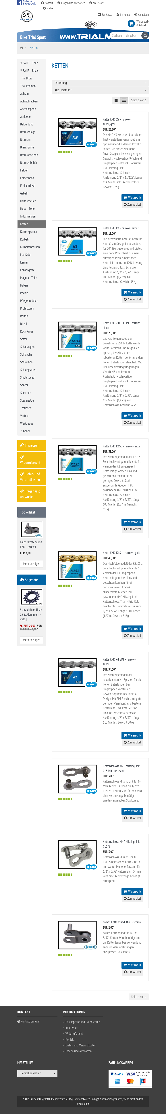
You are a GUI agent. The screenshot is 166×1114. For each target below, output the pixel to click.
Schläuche (26, 354)
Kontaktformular (28, 1021)
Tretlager (25, 408)
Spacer (24, 385)
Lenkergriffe (27, 270)
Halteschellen (28, 201)
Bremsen (25, 140)
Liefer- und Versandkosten (80, 1045)
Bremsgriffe (27, 147)
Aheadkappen (28, 109)
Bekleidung (26, 124)
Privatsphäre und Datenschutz (82, 1022)
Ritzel (23, 324)
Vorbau (24, 416)
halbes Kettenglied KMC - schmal (122, 922)
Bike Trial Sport (32, 37)
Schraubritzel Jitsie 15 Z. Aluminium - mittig (31, 614)
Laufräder (25, 255)
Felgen (24, 170)
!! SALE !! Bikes (29, 71)
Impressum (29, 445)
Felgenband (27, 178)
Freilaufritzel (27, 186)
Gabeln (24, 193)
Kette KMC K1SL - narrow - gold (121, 553)
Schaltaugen (27, 347)
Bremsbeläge (27, 132)
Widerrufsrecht (74, 1034)
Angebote (29, 580)
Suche (48, 8)
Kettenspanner (28, 232)
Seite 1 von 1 (138, 100)
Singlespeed (27, 377)
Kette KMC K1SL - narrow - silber (122, 446)
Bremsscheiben (29, 155)
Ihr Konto (125, 14)
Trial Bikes (26, 78)
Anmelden (143, 14)
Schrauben (26, 362)
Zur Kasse (107, 14)
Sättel (23, 339)
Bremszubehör (28, 163)
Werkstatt (96, 3)
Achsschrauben (29, 101)
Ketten (24, 224)
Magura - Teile (28, 278)
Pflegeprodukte (29, 301)
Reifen (24, 316)
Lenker (24, 262)
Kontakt (47, 3)
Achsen (24, 94)
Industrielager (28, 216)
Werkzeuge (26, 424)
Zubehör (25, 431)
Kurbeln (24, 239)
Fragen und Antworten (71, 3)
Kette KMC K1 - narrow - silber (120, 228)
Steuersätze (27, 401)
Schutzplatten (28, 370)
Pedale (24, 293)
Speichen (25, 393)
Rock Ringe (26, 331)
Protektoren (27, 308)
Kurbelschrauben (30, 247)
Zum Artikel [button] (132, 205)
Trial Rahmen (28, 86)
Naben (24, 285)
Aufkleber (26, 117)
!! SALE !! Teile (29, 63)
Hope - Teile (27, 209)
